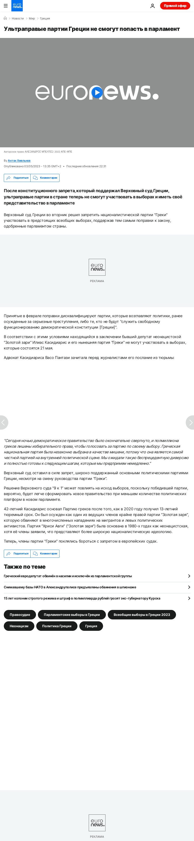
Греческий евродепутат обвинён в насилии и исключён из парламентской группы (68, 576)
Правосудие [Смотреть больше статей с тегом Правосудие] (20, 614)
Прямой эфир (175, 6)
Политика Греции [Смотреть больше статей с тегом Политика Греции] (57, 626)
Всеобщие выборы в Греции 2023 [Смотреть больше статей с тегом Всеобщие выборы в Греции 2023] (142, 614)
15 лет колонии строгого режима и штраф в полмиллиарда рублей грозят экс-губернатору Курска (82, 598)
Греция (45, 18)
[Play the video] (97, 92)
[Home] (5, 18)
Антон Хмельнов (19, 160)
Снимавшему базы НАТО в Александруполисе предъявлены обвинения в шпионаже (70, 587)
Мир (32, 18)
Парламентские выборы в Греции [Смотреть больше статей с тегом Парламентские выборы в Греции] (72, 614)
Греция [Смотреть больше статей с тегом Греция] (91, 626)
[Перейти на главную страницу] (17, 5)
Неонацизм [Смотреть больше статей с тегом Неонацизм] (19, 626)
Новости (18, 18)
